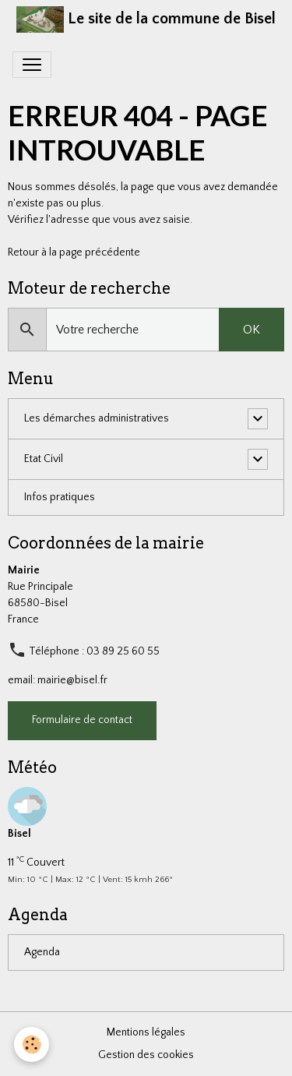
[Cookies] (31, 1044)
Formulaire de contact (82, 720)
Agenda (42, 952)
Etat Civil (43, 459)
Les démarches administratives (96, 418)
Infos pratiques (59, 497)
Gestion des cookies (146, 1055)
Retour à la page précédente (74, 252)
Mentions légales (146, 1032)
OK (251, 330)
